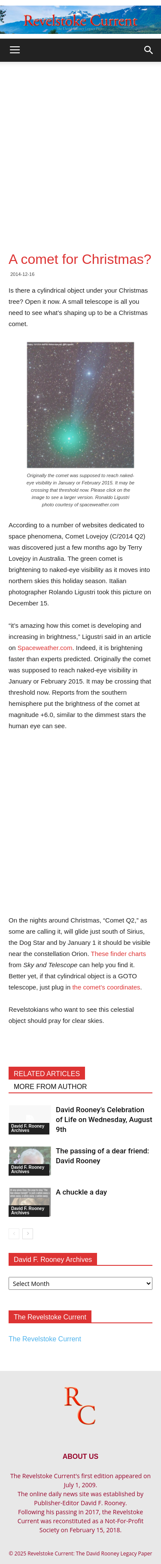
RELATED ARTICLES (47, 1073)
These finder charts (118, 953)
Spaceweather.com (45, 647)
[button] (149, 50)
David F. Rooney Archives (27, 1128)
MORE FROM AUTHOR (50, 1086)
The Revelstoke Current (45, 1339)
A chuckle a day (81, 1192)
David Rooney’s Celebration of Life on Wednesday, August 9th (104, 1119)
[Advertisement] (80, 146)
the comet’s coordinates (106, 987)
